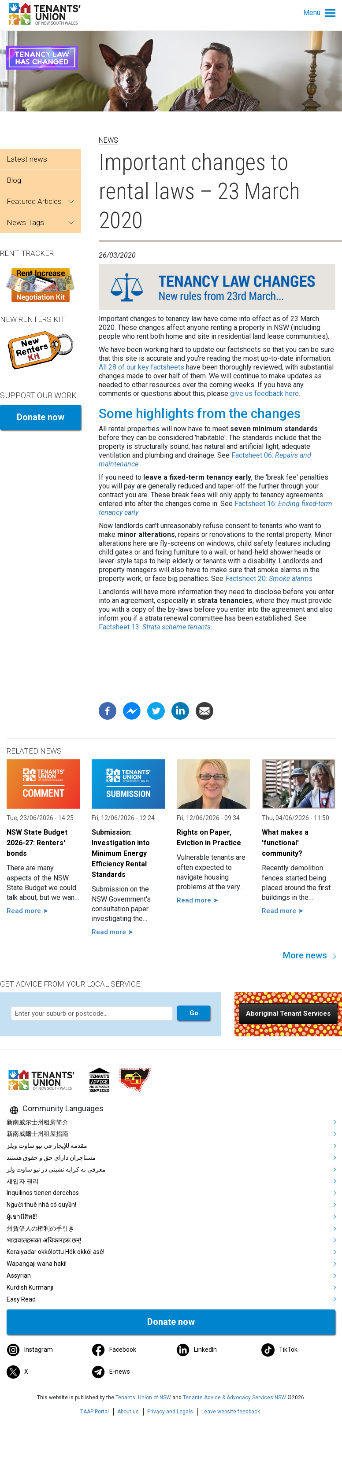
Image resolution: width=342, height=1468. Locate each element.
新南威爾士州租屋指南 (37, 1133)
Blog (14, 180)
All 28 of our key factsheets (141, 367)
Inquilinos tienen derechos (43, 1192)
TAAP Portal (94, 1412)
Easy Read (21, 1299)
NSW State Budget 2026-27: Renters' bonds (37, 843)
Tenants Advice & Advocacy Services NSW (234, 1397)
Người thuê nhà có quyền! (41, 1204)
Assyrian (19, 1275)
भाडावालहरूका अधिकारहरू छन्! (44, 1240)
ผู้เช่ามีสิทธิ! (22, 1216)
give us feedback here (264, 393)
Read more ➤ (27, 911)
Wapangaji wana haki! (37, 1263)
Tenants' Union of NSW (143, 1397)
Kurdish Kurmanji (30, 1287)
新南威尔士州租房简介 (37, 1122)
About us (128, 1412)
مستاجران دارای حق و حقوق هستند (51, 1157)
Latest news (27, 159)
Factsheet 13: (155, 627)
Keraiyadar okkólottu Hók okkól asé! (55, 1251)
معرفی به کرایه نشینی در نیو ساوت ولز (56, 1169)
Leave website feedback (230, 1412)
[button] (288, 1013)
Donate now (40, 417)
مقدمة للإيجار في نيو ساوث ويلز (47, 1145)
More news (305, 955)
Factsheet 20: (268, 578)
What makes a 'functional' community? (285, 843)
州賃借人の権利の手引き (40, 1228)
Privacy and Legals (170, 1412)
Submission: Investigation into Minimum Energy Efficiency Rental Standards (121, 853)
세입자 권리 (23, 1181)
